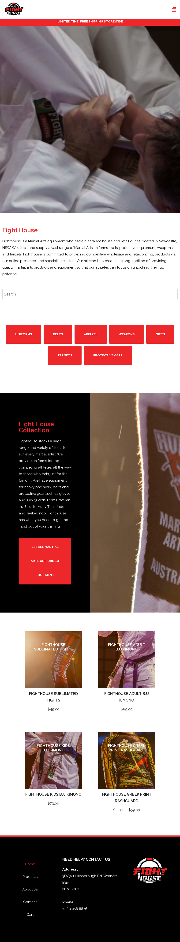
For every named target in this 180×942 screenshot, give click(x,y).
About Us (30, 889)
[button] (174, 9)
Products (30, 877)
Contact (30, 902)
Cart (30, 914)
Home (30, 864)
